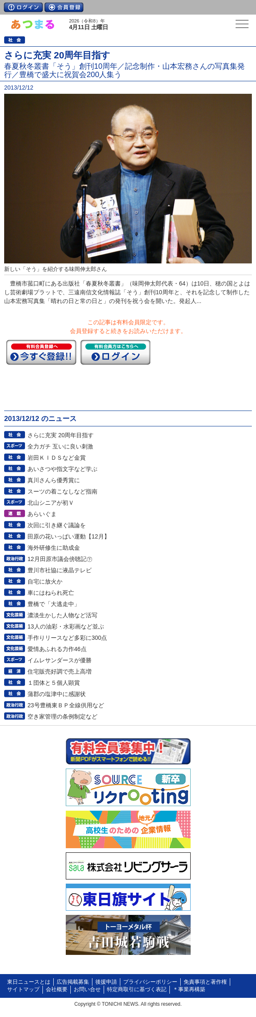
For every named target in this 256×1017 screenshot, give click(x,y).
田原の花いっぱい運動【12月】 (68, 536)
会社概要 (56, 989)
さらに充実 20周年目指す (60, 435)
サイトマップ (23, 989)
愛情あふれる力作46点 (57, 649)
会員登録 (64, 7)
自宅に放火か (44, 581)
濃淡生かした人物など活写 (62, 615)
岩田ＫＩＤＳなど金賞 (56, 457)
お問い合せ (87, 989)
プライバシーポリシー (150, 982)
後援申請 (106, 982)
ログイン (23, 7)
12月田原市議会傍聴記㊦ (59, 559)
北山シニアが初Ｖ (50, 502)
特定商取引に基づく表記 (137, 989)
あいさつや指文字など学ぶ (62, 469)
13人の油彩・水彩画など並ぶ (65, 626)
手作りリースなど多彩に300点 (67, 637)
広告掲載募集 (73, 982)
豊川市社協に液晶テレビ (59, 570)
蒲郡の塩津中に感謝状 (56, 694)
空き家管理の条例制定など (62, 716)
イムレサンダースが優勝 (59, 660)
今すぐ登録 (41, 352)
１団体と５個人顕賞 (53, 682)
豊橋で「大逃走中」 (53, 604)
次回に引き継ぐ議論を (56, 525)
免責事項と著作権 (205, 982)
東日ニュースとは (28, 982)
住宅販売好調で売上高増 (59, 671)
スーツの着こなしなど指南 (62, 491)
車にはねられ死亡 (50, 592)
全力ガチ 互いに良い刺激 (60, 446)
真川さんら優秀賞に (53, 480)
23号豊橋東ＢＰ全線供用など (65, 705)
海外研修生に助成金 (53, 547)
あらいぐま (42, 514)
